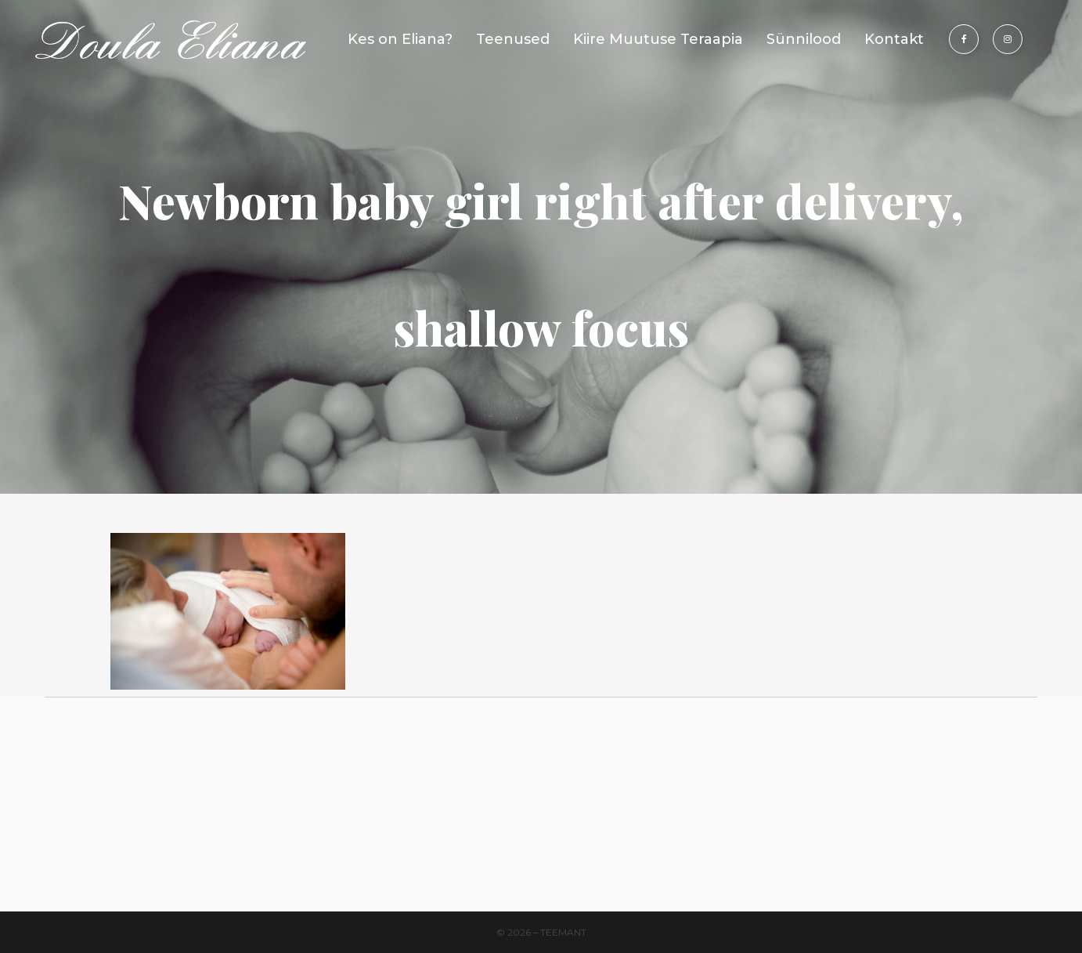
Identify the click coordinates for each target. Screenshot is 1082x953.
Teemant (563, 932)
